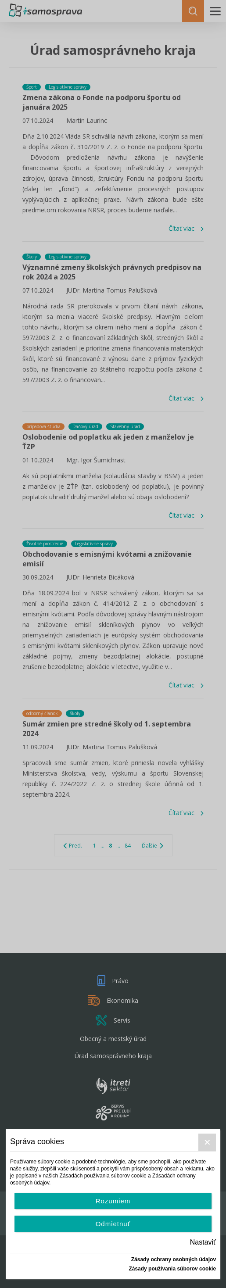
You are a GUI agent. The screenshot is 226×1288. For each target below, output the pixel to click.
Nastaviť (203, 1242)
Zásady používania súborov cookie (172, 1269)
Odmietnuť (113, 1223)
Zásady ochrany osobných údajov (173, 1259)
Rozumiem (113, 1201)
